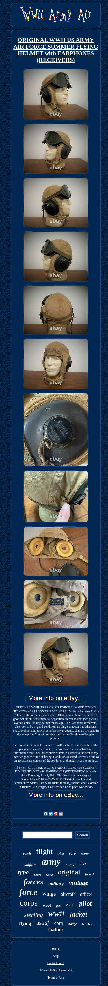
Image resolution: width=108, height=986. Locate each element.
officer (86, 894)
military (56, 883)
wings (49, 893)
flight (44, 851)
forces (33, 881)
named (37, 874)
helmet (89, 874)
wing (61, 853)
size (83, 864)
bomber (87, 924)
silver (85, 854)
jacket (78, 914)
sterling (33, 914)
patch (27, 853)
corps (28, 902)
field (58, 906)
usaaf (42, 922)
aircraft (68, 894)
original (69, 872)
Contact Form (55, 963)
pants (70, 865)
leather (55, 929)
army (50, 862)
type (23, 872)
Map (56, 956)
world (49, 874)
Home (55, 949)
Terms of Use (56, 977)
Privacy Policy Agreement (56, 970)
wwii (56, 913)
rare (72, 853)
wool (47, 905)
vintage (78, 882)
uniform (30, 865)
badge (72, 924)
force (28, 892)
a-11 (70, 904)
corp (58, 923)
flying (25, 923)
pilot (85, 903)
